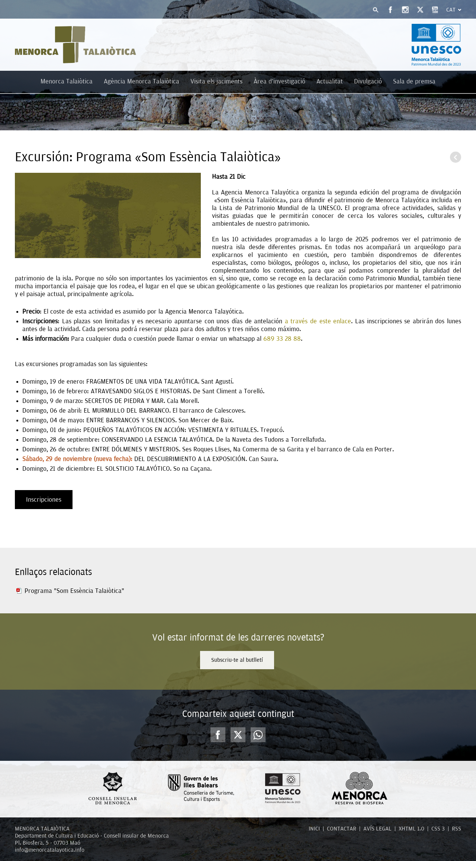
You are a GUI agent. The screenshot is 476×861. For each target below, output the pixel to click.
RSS (456, 829)
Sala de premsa (414, 81)
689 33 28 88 (282, 339)
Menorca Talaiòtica (67, 81)
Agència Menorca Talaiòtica (141, 81)
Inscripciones (43, 499)
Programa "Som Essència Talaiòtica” (74, 591)
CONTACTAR (341, 829)
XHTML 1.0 (411, 829)
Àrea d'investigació (279, 81)
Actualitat (329, 81)
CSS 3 (438, 829)
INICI (314, 829)
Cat (451, 10)
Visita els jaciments (216, 81)
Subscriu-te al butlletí (237, 660)
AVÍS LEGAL (377, 829)
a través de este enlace (318, 321)
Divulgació (368, 81)
